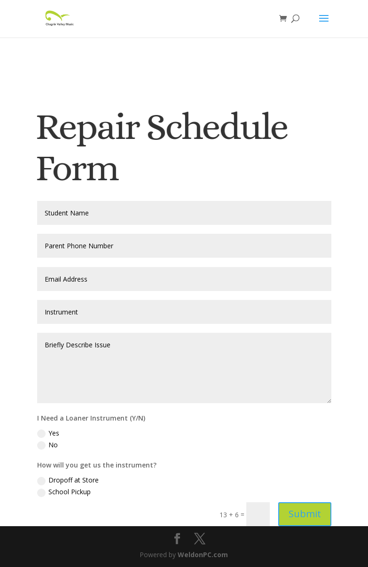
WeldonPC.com (203, 554)
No (47, 445)
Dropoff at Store (68, 480)
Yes (48, 433)
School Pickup (64, 492)
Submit (305, 513)
